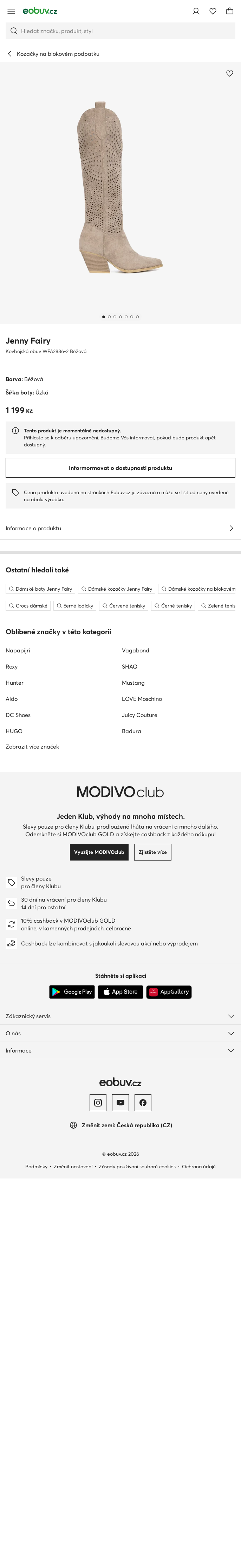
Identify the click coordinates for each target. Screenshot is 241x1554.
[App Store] (120, 1318)
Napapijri (18, 976)
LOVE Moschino (142, 1025)
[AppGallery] (169, 1318)
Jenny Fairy (28, 341)
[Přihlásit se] (196, 11)
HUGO (14, 1057)
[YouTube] (120, 1429)
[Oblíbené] (212, 11)
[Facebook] (143, 1429)
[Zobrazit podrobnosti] (231, 528)
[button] (120, 193)
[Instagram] (98, 1429)
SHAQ (129, 992)
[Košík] (229, 11)
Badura (131, 1057)
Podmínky (36, 1493)
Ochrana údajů (199, 1493)
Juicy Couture (139, 1041)
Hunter (15, 1008)
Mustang (133, 1008)
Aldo (12, 1025)
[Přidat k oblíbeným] (229, 73)
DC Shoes (18, 1041)
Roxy (12, 992)
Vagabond (135, 976)
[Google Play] (72, 1318)
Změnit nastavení (73, 1493)
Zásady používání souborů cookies (137, 1493)
